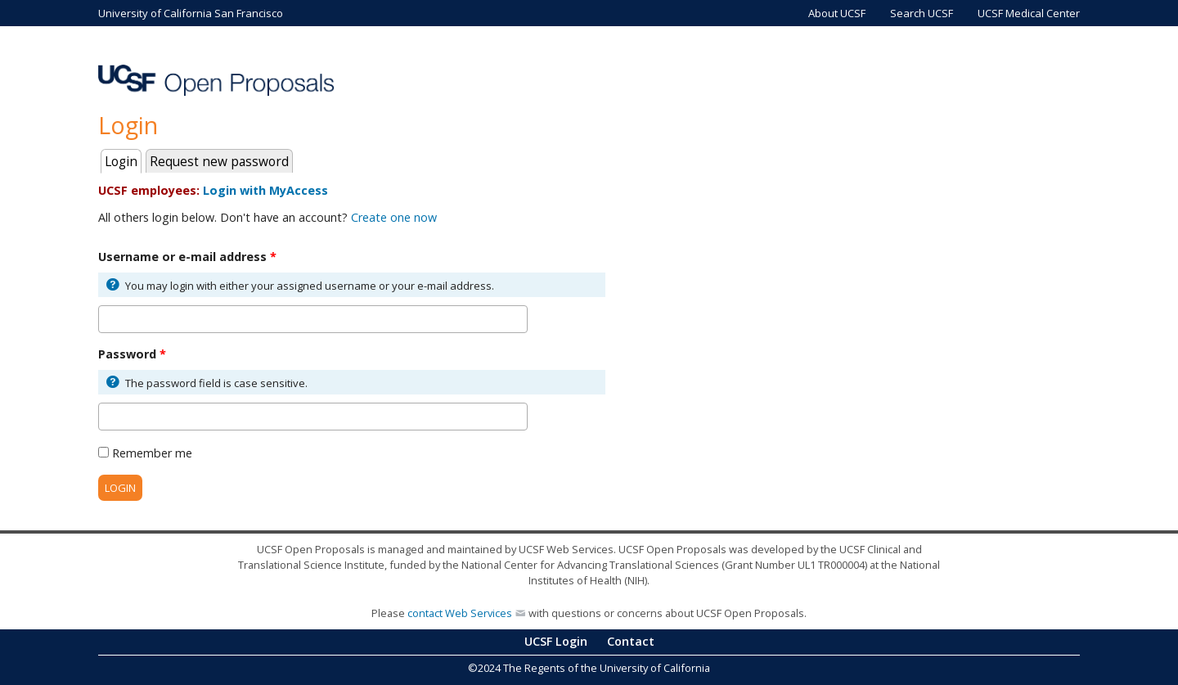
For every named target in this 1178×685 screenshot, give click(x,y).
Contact (630, 641)
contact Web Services (459, 613)
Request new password (219, 161)
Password (132, 354)
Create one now (394, 217)
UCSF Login (555, 641)
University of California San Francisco (190, 13)
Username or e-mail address (187, 256)
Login (123, 160)
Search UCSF (921, 13)
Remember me (152, 453)
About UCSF (837, 13)
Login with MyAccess (265, 190)
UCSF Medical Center (1029, 13)
